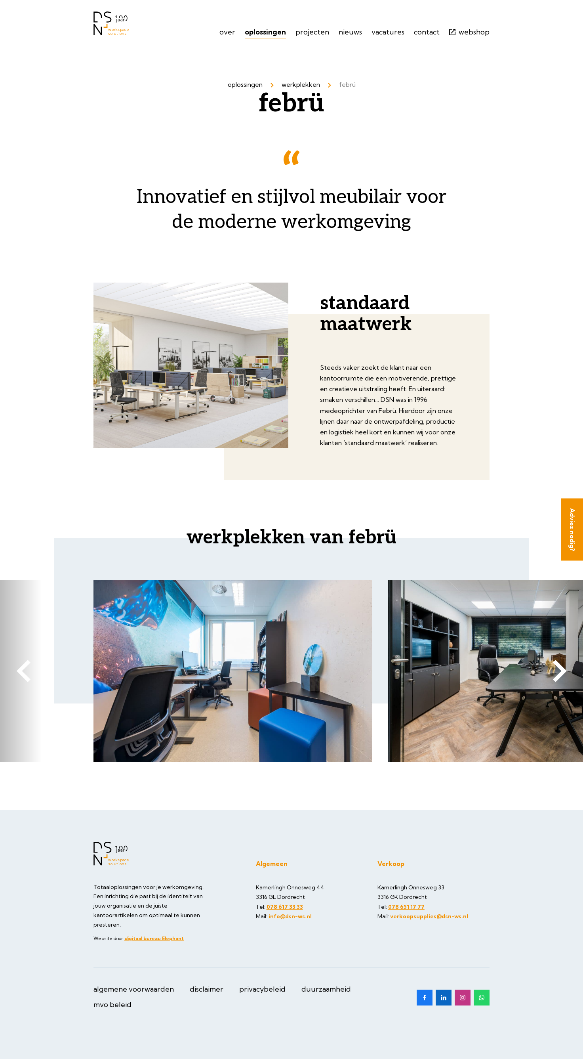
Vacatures (388, 32)
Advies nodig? (572, 529)
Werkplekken (301, 84)
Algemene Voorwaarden (133, 989)
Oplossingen (265, 32)
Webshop (469, 32)
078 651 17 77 (406, 906)
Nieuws (350, 32)
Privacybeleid (262, 989)
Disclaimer (206, 989)
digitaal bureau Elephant (154, 938)
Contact (427, 32)
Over (227, 32)
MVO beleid (112, 1004)
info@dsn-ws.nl (290, 916)
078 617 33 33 (285, 906)
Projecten (312, 32)
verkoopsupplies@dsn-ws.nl (429, 916)
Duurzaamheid (326, 989)
